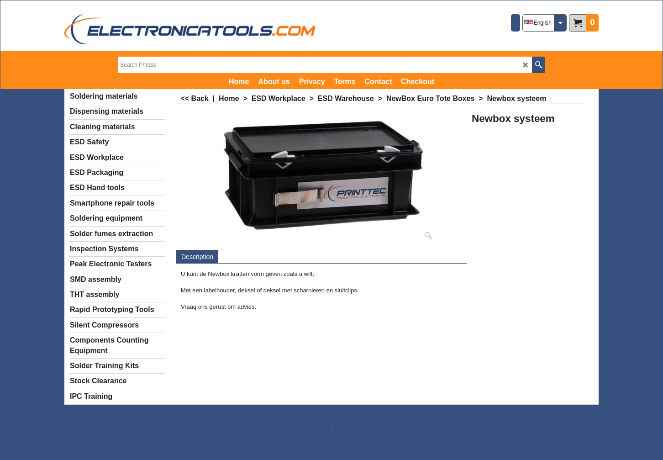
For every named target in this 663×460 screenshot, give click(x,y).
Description (197, 256)
